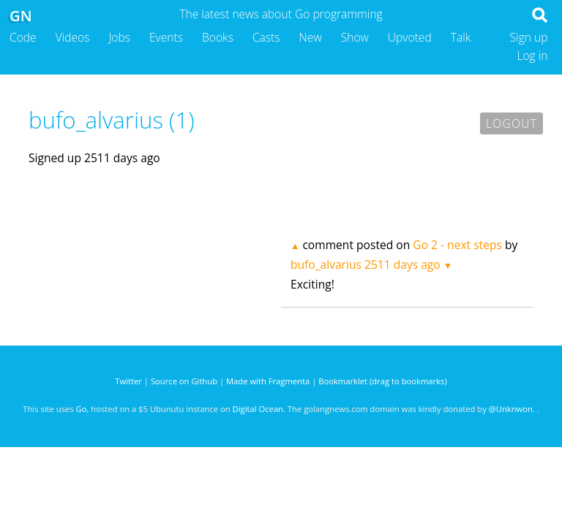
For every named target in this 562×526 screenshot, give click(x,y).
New (310, 37)
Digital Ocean (258, 408)
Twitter (128, 381)
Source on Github (184, 381)
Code (23, 37)
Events (166, 37)
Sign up (529, 37)
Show (355, 37)
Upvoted (410, 37)
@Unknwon (511, 408)
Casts (266, 37)
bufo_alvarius (326, 264)
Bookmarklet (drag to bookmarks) (382, 381)
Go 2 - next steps (457, 245)
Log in (532, 55)
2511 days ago (402, 264)
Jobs (119, 37)
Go (81, 408)
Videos (73, 37)
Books (217, 37)
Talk (461, 37)
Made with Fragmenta (268, 381)
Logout (511, 123)
